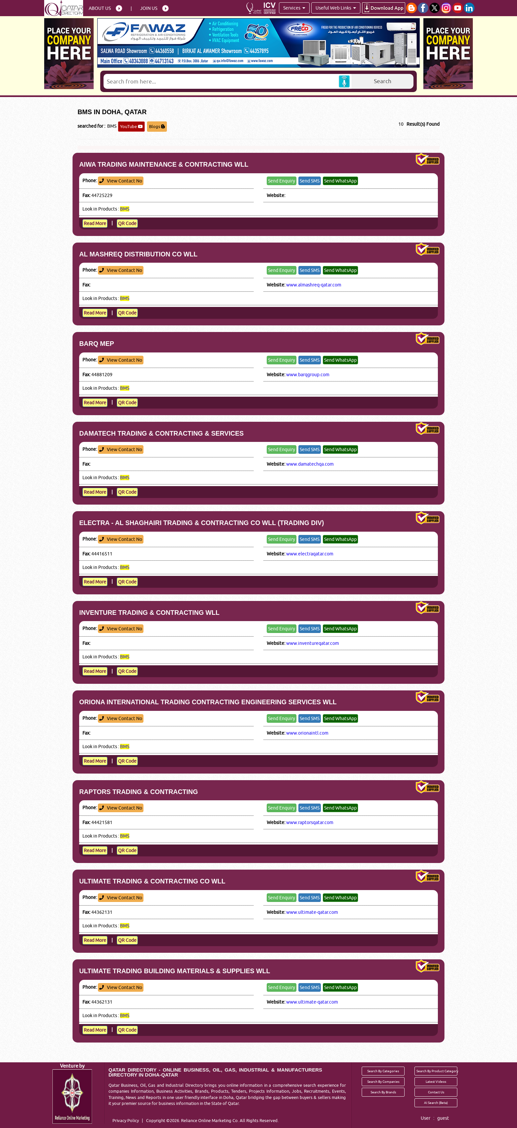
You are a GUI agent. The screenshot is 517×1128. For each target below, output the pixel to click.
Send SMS (309, 180)
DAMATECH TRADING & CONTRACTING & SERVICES (161, 433)
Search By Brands (383, 1092)
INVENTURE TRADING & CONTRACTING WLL (149, 612)
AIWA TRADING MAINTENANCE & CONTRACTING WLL (163, 164)
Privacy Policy (125, 1120)
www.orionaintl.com (307, 733)
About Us (100, 8)
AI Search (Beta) (436, 1103)
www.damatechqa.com (310, 464)
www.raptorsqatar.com (309, 822)
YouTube (131, 126)
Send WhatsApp (340, 180)
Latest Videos (436, 1081)
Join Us (148, 8)
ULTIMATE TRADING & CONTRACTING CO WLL (152, 881)
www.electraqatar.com (309, 553)
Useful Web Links (336, 8)
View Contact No (120, 180)
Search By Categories (383, 1071)
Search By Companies (383, 1081)
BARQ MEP (96, 343)
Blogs (157, 126)
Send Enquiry (281, 180)
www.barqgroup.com (307, 374)
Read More (95, 223)
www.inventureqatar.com (312, 643)
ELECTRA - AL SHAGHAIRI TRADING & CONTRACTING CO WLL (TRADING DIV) (201, 522)
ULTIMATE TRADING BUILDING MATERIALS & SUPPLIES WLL (174, 971)
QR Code (127, 223)
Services (294, 8)
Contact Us (436, 1092)
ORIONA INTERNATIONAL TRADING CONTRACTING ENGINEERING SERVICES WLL (208, 702)
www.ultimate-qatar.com (312, 912)
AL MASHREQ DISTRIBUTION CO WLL (138, 254)
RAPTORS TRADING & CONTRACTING (138, 791)
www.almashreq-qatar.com (313, 284)
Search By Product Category (436, 1071)
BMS (124, 209)
